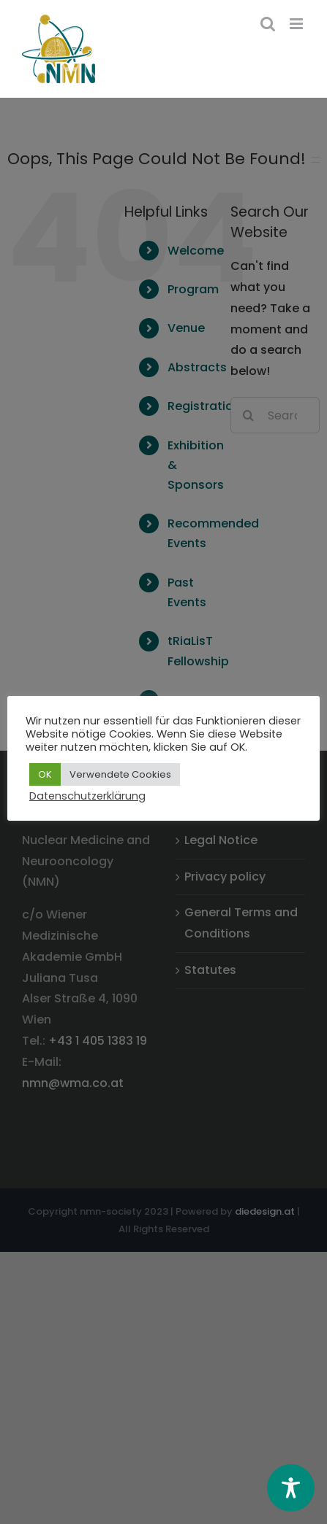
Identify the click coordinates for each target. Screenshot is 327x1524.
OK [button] (45, 774)
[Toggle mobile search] (267, 23)
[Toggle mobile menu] (297, 23)
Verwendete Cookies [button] (120, 774)
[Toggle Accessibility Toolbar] (291, 1488)
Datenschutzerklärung (87, 795)
